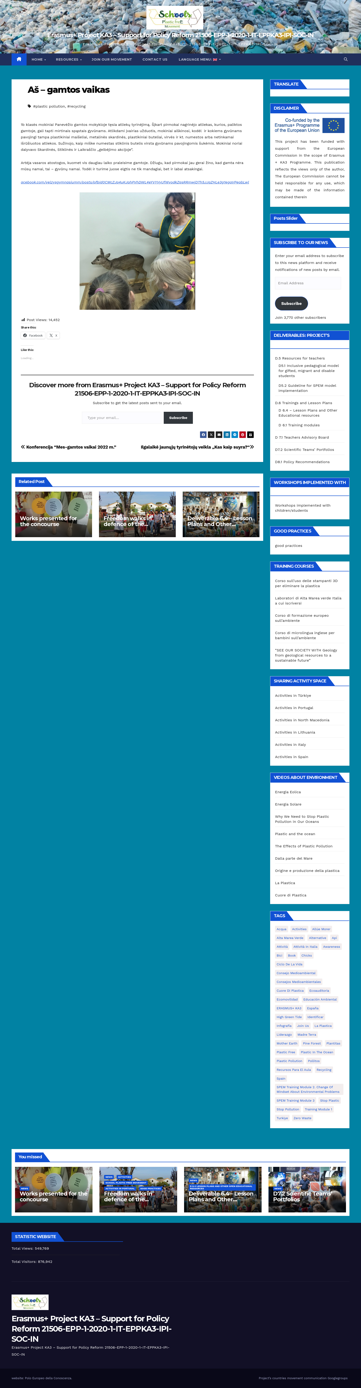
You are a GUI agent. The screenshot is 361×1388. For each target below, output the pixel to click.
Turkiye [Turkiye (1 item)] (282, 1118)
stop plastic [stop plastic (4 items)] (329, 1100)
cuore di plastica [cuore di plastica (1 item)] (290, 990)
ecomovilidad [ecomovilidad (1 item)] (287, 999)
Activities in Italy (290, 744)
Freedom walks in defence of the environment (128, 524)
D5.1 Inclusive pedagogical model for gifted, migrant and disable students (308, 370)
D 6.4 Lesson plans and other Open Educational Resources (221, 1187)
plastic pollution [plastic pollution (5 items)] (289, 1061)
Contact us (155, 59)
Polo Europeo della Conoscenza (48, 1378)
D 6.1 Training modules (299, 425)
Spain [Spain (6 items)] (281, 1078)
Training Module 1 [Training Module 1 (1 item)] (318, 1109)
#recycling (76, 106)
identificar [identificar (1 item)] (315, 1017)
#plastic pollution (49, 106)
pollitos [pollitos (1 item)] (314, 1061)
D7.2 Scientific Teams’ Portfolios (304, 449)
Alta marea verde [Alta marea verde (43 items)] (290, 938)
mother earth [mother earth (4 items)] (287, 1043)
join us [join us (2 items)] (303, 1026)
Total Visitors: (25, 1261)
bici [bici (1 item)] (279, 955)
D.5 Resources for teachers (300, 358)
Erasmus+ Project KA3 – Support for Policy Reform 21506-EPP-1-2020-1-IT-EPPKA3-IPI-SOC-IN (180, 35)
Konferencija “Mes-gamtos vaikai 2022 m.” (68, 447)
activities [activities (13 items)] (299, 929)
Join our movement (112, 59)
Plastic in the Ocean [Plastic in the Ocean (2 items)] (317, 1052)
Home (38, 59)
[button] (346, 59)
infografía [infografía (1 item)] (284, 1026)
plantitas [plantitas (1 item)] (333, 1043)
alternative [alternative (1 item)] (317, 938)
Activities (124, 1177)
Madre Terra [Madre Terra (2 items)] (306, 1034)
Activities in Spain (291, 757)
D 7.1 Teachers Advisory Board (302, 437)
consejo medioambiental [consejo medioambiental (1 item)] (296, 973)
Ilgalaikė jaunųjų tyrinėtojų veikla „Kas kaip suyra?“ (197, 447)
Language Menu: (198, 59)
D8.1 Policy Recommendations (302, 462)
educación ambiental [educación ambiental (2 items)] (320, 999)
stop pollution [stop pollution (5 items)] (288, 1109)
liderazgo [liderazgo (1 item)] (284, 1034)
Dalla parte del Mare (293, 858)
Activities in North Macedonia (302, 720)
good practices (288, 545)
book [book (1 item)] (292, 955)
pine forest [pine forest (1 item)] (312, 1043)
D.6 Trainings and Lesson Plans (303, 403)
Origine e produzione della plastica (307, 870)
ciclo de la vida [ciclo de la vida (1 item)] (289, 964)
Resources (68, 59)
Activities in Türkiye (293, 695)
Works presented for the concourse (48, 521)
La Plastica (285, 883)
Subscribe (178, 417)
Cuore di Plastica (290, 895)
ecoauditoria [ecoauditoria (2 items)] (319, 990)
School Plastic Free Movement (125, 1182)
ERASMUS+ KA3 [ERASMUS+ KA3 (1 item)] (289, 1008)
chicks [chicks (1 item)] (307, 955)
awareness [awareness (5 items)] (331, 946)
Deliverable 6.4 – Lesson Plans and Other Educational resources (219, 524)
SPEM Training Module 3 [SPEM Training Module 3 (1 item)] (296, 1100)
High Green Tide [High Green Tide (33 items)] (289, 1017)
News (24, 1188)
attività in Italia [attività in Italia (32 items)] (305, 946)
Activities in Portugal (294, 708)
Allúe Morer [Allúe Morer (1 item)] (321, 929)
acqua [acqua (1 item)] (281, 929)
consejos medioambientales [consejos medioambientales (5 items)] (299, 982)
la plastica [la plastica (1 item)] (323, 1026)
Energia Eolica (288, 792)
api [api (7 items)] (334, 938)
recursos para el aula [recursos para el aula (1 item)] (294, 1070)
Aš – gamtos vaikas (68, 89)
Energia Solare (288, 804)
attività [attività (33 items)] (282, 946)
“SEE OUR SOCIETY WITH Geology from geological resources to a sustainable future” (306, 655)
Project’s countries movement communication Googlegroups (303, 1378)
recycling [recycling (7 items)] (324, 1070)
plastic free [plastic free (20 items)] (286, 1052)
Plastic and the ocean (295, 834)
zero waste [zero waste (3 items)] (303, 1118)
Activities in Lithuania (295, 732)
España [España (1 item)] (313, 1008)
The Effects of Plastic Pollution (304, 846)
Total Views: (23, 1248)
